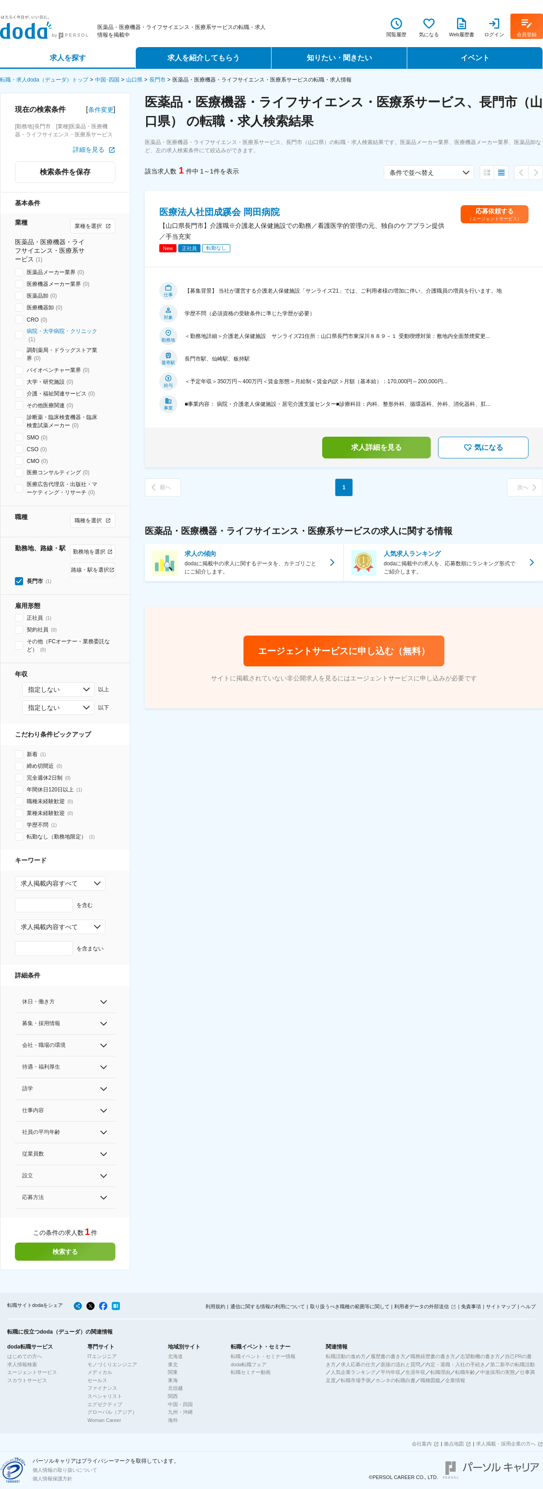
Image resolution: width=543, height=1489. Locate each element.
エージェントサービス (32, 1372)
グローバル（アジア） (112, 1412)
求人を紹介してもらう (203, 58)
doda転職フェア (249, 1364)
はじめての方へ (24, 1356)
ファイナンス (102, 1388)
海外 (173, 1420)
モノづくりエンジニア (112, 1364)
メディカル (99, 1372)
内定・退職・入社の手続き (455, 1364)
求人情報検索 (22, 1364)
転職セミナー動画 (251, 1372)
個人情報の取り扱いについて (65, 1470)
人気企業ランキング (353, 1372)
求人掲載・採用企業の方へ (506, 1443)
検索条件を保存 (65, 172)
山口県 (134, 80)
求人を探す (68, 58)
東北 (173, 1364)
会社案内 (422, 1443)
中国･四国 (107, 80)
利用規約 (215, 1306)
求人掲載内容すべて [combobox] (49, 883)
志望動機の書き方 (480, 1356)
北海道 (175, 1356)
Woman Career (104, 1420)
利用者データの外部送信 (421, 1306)
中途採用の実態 (497, 1372)
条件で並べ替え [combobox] (412, 172)
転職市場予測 (356, 1380)
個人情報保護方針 (52, 1478)
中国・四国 (180, 1404)
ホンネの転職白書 (395, 1380)
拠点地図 (454, 1443)
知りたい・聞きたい (339, 58)
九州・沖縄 (180, 1412)
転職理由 (440, 1372)
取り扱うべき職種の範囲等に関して (350, 1306)
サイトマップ (501, 1306)
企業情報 (455, 1380)
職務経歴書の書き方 (432, 1356)
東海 (173, 1380)
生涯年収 (415, 1372)
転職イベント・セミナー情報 (263, 1356)
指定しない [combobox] (44, 689)
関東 (173, 1372)
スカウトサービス (27, 1380)
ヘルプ (528, 1306)
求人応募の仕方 (358, 1364)
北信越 (175, 1388)
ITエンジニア (102, 1356)
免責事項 (471, 1306)
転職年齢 (465, 1372)
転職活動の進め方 (346, 1356)
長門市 (157, 80)
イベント (475, 58)
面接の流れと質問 (400, 1364)
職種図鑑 (430, 1380)
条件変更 (101, 109)
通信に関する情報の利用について (267, 1306)
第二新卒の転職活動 (512, 1364)
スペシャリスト (104, 1396)
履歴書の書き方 (388, 1356)
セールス (97, 1380)
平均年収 (390, 1372)
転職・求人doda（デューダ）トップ (44, 80)
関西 (173, 1396)
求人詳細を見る (376, 447)
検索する (65, 1251)
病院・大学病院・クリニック (62, 331)
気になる (483, 447)
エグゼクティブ (104, 1404)
